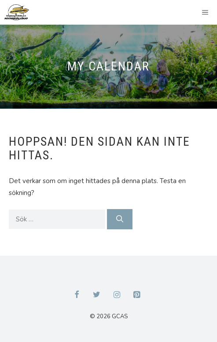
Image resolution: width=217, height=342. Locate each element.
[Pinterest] (137, 295)
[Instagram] (117, 295)
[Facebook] (76, 295)
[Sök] (119, 219)
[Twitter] (96, 295)
